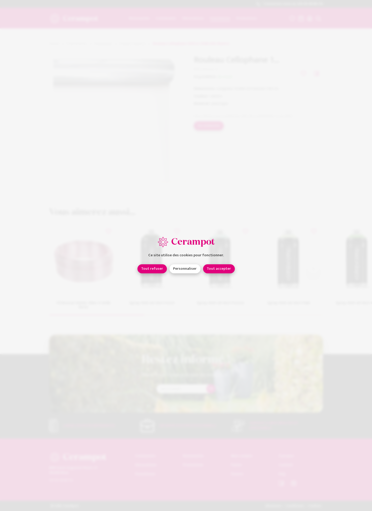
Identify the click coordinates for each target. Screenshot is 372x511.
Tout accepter (219, 268)
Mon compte (241, 456)
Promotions (193, 465)
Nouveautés (193, 456)
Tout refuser (152, 268)
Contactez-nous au (289, 4)
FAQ (282, 474)
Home (54, 43)
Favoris (237, 474)
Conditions (295, 505)
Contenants (145, 456)
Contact (286, 465)
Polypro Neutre (132, 43)
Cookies (314, 505)
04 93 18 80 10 (61, 480)
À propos (286, 456)
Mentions (273, 505)
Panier (236, 465)
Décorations (146, 465)
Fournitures (77, 43)
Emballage (103, 43)
